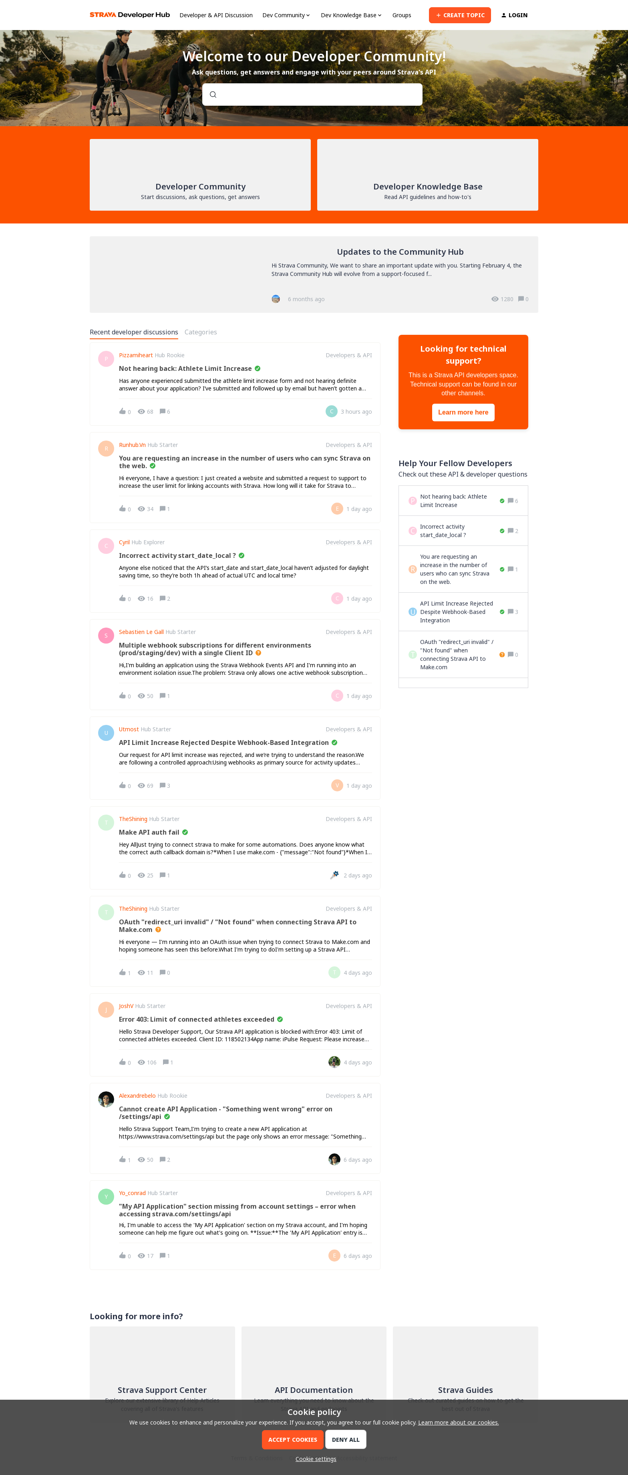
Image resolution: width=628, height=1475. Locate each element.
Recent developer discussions (134, 332)
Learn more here (463, 412)
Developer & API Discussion (216, 15)
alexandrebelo (137, 1096)
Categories (201, 332)
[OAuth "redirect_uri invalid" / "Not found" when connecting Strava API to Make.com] (462, 654)
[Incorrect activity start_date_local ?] (462, 531)
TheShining (133, 819)
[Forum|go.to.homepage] (130, 15)
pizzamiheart (136, 355)
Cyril (124, 542)
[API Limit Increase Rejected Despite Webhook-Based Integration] (462, 612)
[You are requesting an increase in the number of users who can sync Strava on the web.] (462, 569)
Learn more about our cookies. (458, 1422)
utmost (129, 729)
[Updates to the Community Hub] (314, 274)
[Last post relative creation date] (356, 411)
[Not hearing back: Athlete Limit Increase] (462, 501)
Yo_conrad (132, 1193)
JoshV (126, 1006)
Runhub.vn (132, 445)
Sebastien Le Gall (141, 632)
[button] (314, 1459)
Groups (401, 15)
